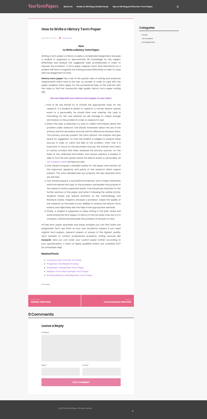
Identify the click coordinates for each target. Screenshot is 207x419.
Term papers (45, 284)
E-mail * (85, 365)
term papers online (57, 161)
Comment (45, 332)
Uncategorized (148, 42)
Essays (145, 35)
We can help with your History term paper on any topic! (81, 98)
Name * (44, 365)
